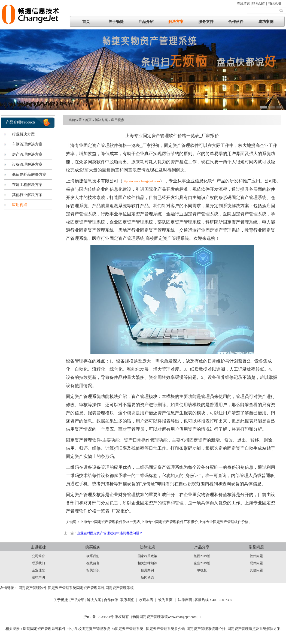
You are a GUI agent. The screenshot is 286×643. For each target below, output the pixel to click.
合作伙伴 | (112, 600)
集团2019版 (202, 556)
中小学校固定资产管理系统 (89, 629)
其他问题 (256, 570)
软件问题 (256, 556)
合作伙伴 (236, 22)
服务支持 (206, 22)
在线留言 (92, 563)
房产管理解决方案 (27, 154)
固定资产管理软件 (33, 588)
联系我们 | (259, 3)
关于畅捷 (116, 22)
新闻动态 (147, 577)
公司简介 (38, 556)
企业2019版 (202, 563)
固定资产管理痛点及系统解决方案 (254, 629)
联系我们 (38, 563)
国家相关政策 (147, 556)
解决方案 (176, 22)
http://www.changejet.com (141, 181)
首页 (86, 22)
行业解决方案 (23, 134)
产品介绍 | (78, 600)
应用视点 (19, 205)
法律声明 (38, 577)
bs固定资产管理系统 (127, 629)
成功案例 (265, 22)
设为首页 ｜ (167, 600)
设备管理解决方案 (27, 164)
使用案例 (147, 570)
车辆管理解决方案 (27, 144)
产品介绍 (146, 22)
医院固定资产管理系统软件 (44, 629)
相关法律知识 (147, 563)
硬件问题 (256, 563)
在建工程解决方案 (27, 185)
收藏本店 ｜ (148, 600)
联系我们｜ (129, 600)
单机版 (202, 570)
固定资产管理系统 (62, 588)
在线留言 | (244, 3)
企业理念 (38, 570)
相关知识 (92, 570)
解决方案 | (95, 600)
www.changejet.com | (183, 617)
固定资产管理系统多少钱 (165, 629)
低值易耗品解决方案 (29, 175)
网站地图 (274, 3)
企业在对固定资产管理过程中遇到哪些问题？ (109, 533)
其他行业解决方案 (27, 195)
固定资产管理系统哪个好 (206, 629)
